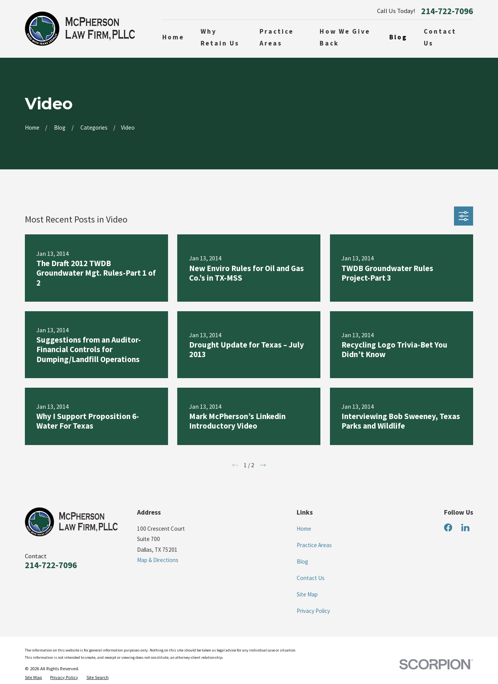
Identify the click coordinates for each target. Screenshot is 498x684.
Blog (302, 561)
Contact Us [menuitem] (440, 37)
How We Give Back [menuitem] (345, 37)
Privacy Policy (313, 610)
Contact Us (311, 578)
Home (304, 528)
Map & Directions (157, 560)
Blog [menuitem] (398, 37)
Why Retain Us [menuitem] (220, 37)
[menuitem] (33, 677)
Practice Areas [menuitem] (277, 37)
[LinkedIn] (465, 527)
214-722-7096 (447, 11)
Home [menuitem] (173, 37)
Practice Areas (314, 545)
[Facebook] (448, 527)
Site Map (307, 594)
